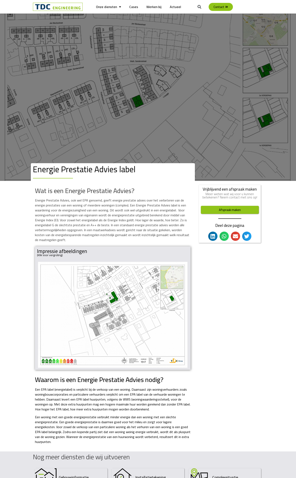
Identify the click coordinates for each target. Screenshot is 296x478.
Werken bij (154, 7)
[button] (199, 7)
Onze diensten (108, 7)
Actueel (175, 7)
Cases (133, 7)
